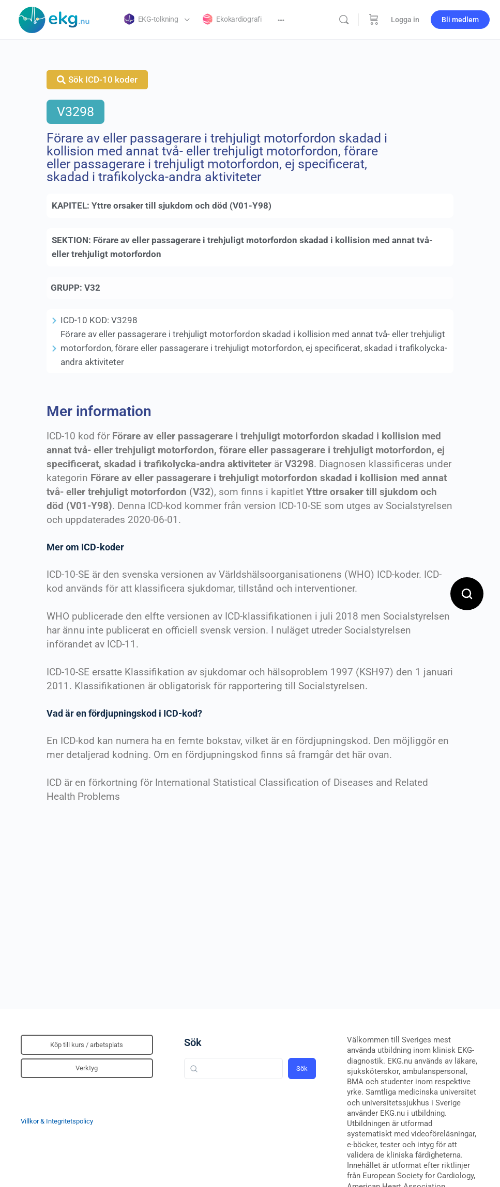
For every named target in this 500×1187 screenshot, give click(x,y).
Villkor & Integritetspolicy (57, 1121)
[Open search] (466, 593)
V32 (92, 287)
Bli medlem (460, 19)
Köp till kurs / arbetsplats (86, 1045)
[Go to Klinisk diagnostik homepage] (54, 18)
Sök (193, 1042)
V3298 (75, 111)
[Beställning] (374, 19)
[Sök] (344, 19)
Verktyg (86, 1068)
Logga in (405, 19)
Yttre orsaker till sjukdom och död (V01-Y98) (181, 205)
